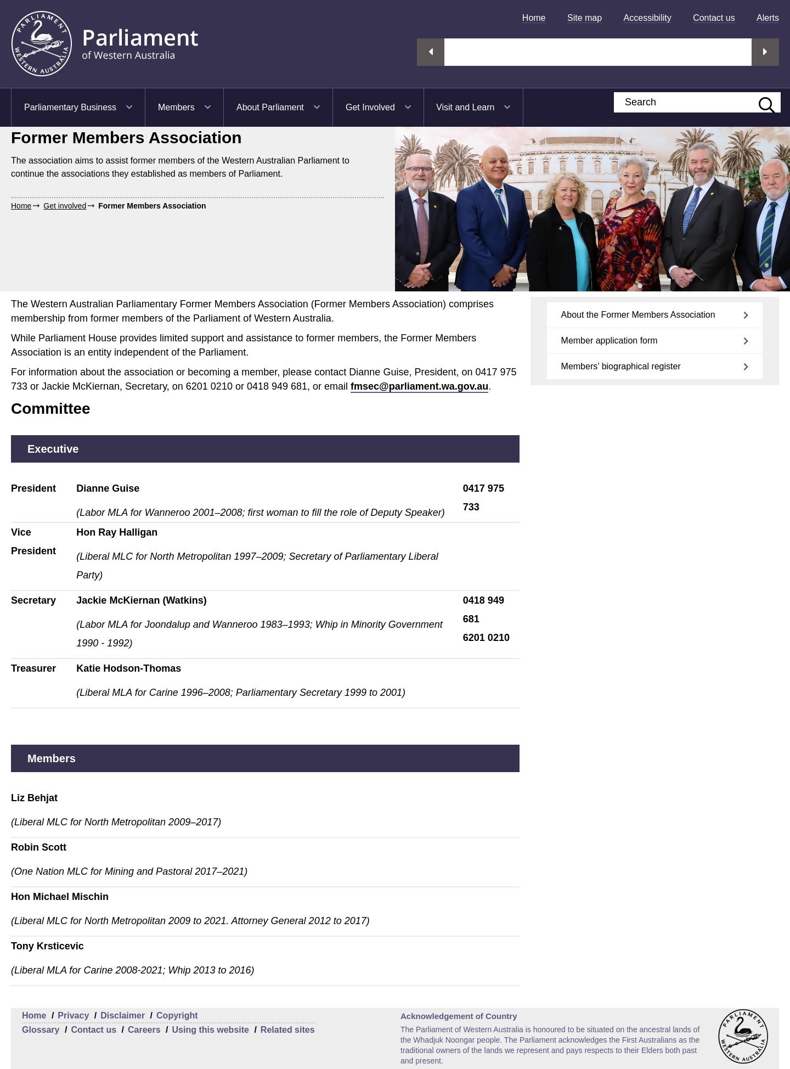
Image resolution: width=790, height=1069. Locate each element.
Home (534, 17)
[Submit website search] (761, 102)
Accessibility (648, 17)
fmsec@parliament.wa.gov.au (419, 386)
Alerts (768, 17)
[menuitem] (534, 17)
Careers (144, 1029)
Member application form (609, 340)
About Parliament (270, 107)
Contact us (714, 17)
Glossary (40, 1029)
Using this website (210, 1029)
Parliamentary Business (70, 107)
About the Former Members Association (638, 314)
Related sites (288, 1029)
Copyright (177, 1015)
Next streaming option (765, 52)
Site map (584, 17)
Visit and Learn (465, 107)
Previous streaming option (430, 52)
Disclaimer (122, 1015)
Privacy (73, 1015)
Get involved (64, 205)
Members (176, 107)
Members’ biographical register (621, 366)
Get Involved (370, 107)
